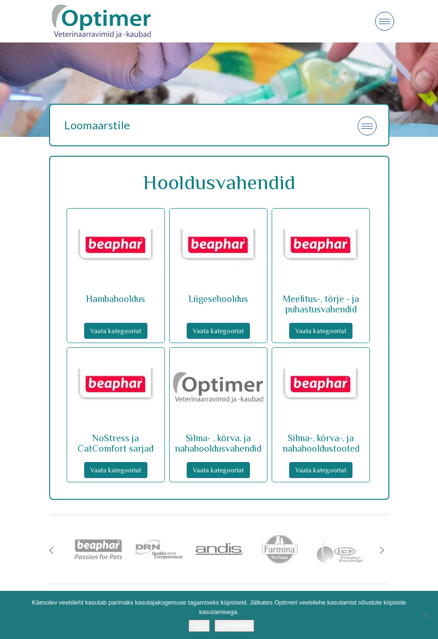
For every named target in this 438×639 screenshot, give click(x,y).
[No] (426, 615)
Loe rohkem (234, 625)
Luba (199, 625)
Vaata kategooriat (115, 331)
